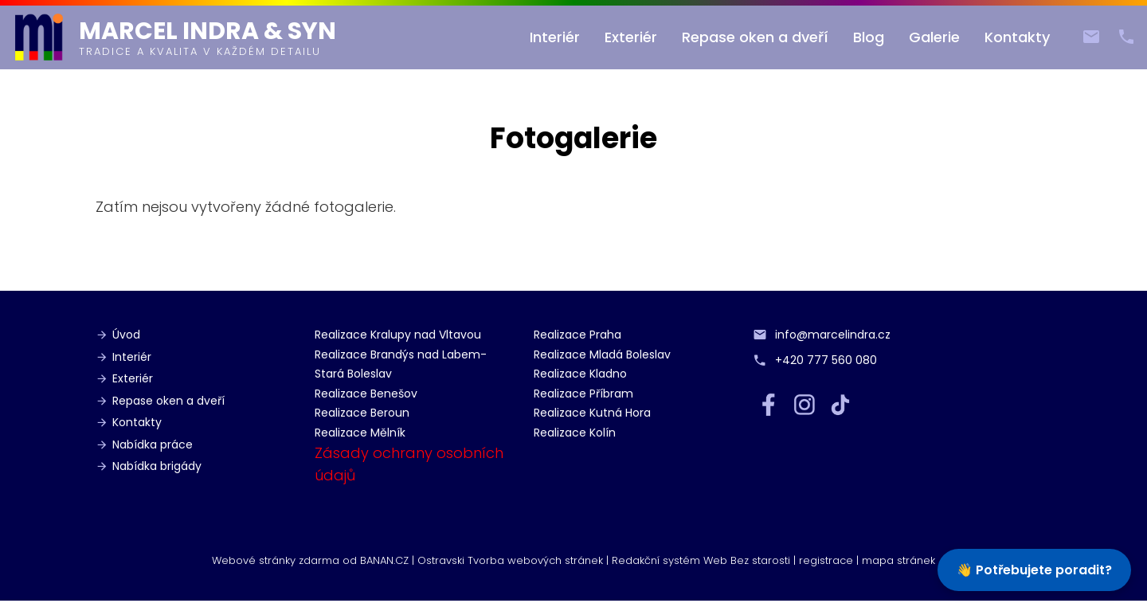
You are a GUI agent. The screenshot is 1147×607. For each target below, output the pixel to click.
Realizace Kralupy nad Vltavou (398, 335)
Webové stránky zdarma (275, 560)
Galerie (934, 37)
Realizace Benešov (366, 393)
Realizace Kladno (580, 374)
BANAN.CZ (384, 560)
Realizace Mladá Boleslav (602, 354)
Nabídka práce (152, 444)
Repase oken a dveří (755, 37)
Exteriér (631, 37)
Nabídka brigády (157, 466)
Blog (868, 37)
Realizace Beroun (362, 413)
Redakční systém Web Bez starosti (701, 560)
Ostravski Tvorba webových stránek (510, 560)
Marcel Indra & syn (207, 31)
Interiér (555, 37)
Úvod (126, 335)
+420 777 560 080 (1120, 32)
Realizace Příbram (583, 393)
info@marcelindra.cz (1085, 32)
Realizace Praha (577, 335)
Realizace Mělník (360, 433)
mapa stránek (898, 560)
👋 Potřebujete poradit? (1034, 570)
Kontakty (1017, 37)
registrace (826, 560)
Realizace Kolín (575, 433)
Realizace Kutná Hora (592, 413)
